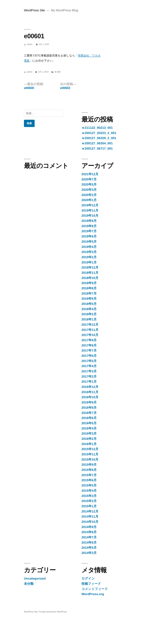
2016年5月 (89, 423)
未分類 (57, 72)
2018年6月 (89, 298)
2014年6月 (89, 542)
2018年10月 (90, 278)
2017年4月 (89, 366)
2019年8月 (89, 226)
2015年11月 (90, 454)
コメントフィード (95, 589)
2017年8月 (89, 345)
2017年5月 (89, 361)
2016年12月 (90, 387)
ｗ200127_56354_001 (97, 143)
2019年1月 (89, 262)
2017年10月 (90, 335)
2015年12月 (90, 449)
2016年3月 (89, 433)
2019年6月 (89, 236)
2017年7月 (89, 350)
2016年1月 (89, 444)
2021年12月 (90, 174)
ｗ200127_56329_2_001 (99, 138)
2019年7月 (89, 231)
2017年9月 (89, 340)
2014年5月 (89, 547)
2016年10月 (90, 397)
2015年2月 (89, 501)
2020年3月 (89, 189)
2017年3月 (89, 371)
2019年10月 (90, 215)
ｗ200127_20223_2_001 (99, 133)
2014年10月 (90, 521)
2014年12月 (90, 511)
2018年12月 (90, 267)
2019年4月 (89, 247)
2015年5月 (89, 485)
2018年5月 (89, 304)
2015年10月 (90, 459)
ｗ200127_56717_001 (97, 148)
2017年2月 (89, 376)
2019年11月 (90, 210)
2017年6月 (89, 355)
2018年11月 (90, 272)
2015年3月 (89, 496)
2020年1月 (89, 200)
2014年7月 (89, 537)
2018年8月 (89, 288)
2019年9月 (89, 221)
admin (29, 44)
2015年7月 (89, 475)
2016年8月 (89, 407)
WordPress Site (34, 10)
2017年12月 (90, 324)
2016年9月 (89, 402)
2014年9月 (89, 527)
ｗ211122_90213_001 (97, 127)
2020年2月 (89, 195)
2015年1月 (89, 506)
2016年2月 (89, 438)
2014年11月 (90, 516)
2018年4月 (89, 309)
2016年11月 (90, 392)
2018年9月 (89, 283)
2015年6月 (89, 480)
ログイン (88, 578)
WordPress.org (93, 594)
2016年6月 (89, 418)
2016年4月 (89, 428)
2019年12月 (90, 205)
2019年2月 (89, 257)
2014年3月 (89, 553)
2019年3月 (89, 252)
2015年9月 (89, 464)
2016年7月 (89, 413)
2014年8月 (89, 532)
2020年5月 (89, 184)
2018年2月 (89, 314)
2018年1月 (89, 319)
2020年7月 (89, 179)
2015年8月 (89, 470)
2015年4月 (89, 490)
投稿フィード (91, 583)
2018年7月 (89, 293)
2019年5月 (89, 241)
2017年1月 (89, 381)
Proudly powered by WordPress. (53, 612)
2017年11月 (90, 330)
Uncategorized (35, 578)
